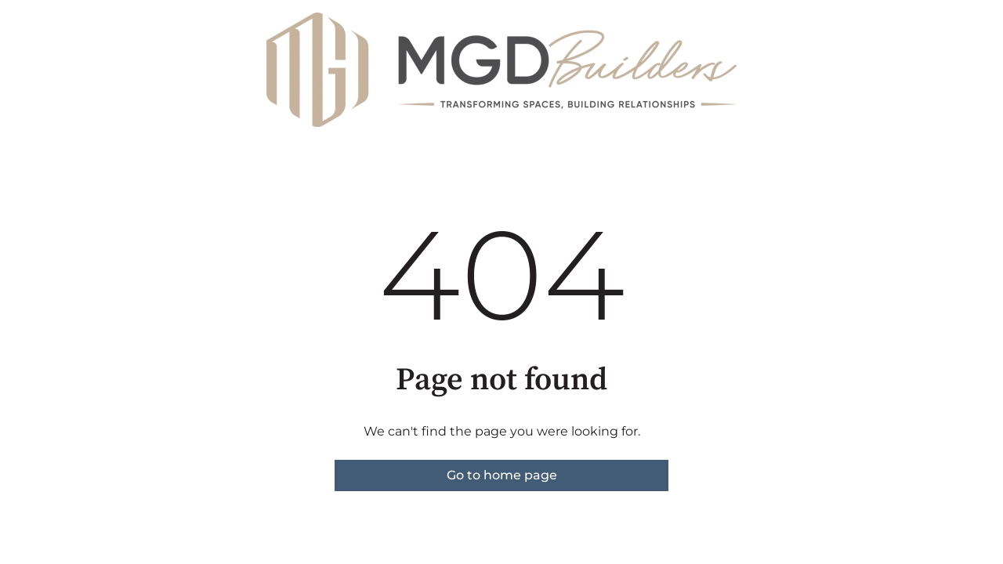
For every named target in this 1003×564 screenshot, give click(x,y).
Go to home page (502, 475)
